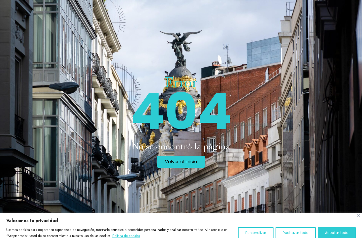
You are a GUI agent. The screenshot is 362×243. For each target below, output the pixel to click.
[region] (181, 228)
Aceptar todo (336, 232)
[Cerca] (358, 215)
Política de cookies (126, 235)
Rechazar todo (295, 232)
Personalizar (255, 232)
